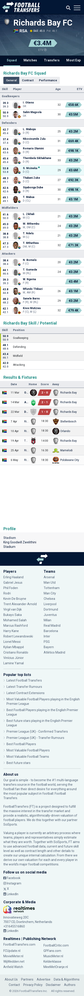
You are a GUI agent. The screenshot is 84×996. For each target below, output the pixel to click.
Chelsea (49, 598)
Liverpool (50, 604)
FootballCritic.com (56, 945)
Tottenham (52, 588)
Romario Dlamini (33, 148)
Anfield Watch (13, 967)
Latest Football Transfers (24, 680)
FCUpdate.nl (11, 951)
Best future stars (18, 763)
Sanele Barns (31, 298)
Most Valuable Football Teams (27, 756)
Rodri (7, 593)
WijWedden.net (13, 961)
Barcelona (51, 631)
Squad (12, 60)
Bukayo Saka (12, 615)
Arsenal (49, 577)
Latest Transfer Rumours (24, 686)
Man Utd (50, 582)
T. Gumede (30, 269)
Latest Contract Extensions (25, 693)
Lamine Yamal (13, 663)
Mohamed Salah (15, 620)
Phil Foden (10, 588)
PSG (47, 641)
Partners (27, 979)
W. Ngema (29, 279)
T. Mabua (28, 197)
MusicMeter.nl (53, 956)
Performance (48, 80)
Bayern (49, 647)
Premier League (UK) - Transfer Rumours (35, 738)
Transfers (52, 60)
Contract (28, 80)
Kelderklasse (52, 961)
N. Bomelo (30, 260)
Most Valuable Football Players (28, 750)
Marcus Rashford (15, 625)
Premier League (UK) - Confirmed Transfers (37, 731)
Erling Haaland (13, 577)
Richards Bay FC (42, 23)
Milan (47, 620)
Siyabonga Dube (33, 187)
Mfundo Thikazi (33, 289)
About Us (11, 979)
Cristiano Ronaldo (15, 652)
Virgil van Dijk (12, 609)
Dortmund (51, 609)
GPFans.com (52, 951)
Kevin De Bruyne (14, 598)
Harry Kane (11, 631)
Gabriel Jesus (12, 582)
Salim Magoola (32, 112)
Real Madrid (52, 625)
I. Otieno (28, 102)
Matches (30, 60)
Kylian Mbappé (13, 647)
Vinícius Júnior (13, 658)
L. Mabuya (29, 129)
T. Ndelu (28, 233)
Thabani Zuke (31, 177)
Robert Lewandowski (18, 636)
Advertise (43, 979)
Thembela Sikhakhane (37, 158)
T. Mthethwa (31, 243)
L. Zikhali (28, 214)
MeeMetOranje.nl (55, 967)
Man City (50, 593)
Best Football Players (21, 744)
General (11, 80)
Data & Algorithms (67, 979)
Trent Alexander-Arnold (20, 604)
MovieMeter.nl (13, 956)
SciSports (10, 824)
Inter (47, 636)
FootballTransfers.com (19, 944)
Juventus (50, 615)
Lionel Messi (12, 641)
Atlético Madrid (54, 652)
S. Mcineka (30, 168)
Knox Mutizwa (32, 308)
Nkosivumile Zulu (34, 139)
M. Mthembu (31, 223)
